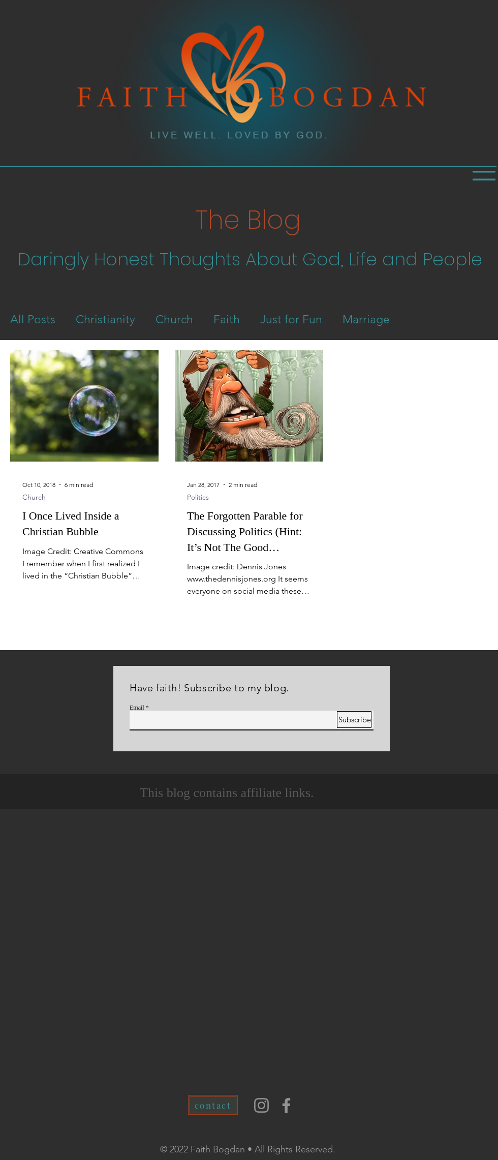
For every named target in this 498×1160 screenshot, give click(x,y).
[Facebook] (286, 1105)
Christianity (105, 319)
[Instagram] (261, 1105)
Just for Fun (291, 319)
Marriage (366, 319)
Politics (198, 497)
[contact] (213, 1105)
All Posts (32, 319)
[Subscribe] (354, 719)
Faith (226, 319)
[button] (484, 175)
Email (137, 708)
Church (174, 319)
